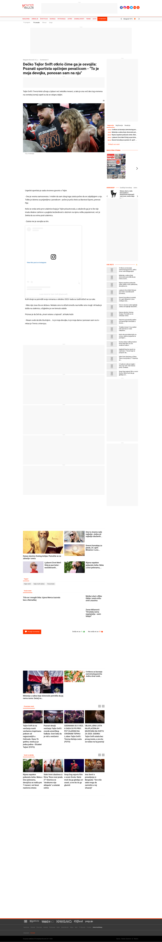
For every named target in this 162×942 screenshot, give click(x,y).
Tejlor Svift (27, 584)
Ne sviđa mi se (95, 632)
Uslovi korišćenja (97, 927)
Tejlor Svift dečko (39, 584)
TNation (136, 939)
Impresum (26, 933)
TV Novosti (102, 19)
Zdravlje (35, 19)
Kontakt (33, 933)
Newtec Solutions (126, 939)
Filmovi (44, 22)
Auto (94, 19)
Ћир (135, 7)
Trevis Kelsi (50, 584)
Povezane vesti (29, 706)
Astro (70, 19)
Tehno (88, 19)
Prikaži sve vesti (114, 144)
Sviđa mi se (77, 632)
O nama (89, 927)
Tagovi (26, 579)
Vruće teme (28, 591)
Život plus (44, 19)
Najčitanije (119, 125)
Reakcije (128, 125)
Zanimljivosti (79, 19)
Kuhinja (52, 19)
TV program (26, 22)
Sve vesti (110, 265)
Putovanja (62, 19)
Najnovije (111, 125)
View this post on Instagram (36, 262)
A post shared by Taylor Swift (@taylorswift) (53, 294)
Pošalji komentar (32, 632)
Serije (50, 22)
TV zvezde (36, 22)
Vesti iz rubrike (29, 755)
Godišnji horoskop (125, 187)
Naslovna (26, 19)
